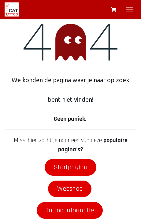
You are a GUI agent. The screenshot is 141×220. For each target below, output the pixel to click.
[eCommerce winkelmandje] (113, 9)
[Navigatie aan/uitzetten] (129, 9)
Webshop (70, 188)
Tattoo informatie (70, 210)
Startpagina (70, 167)
